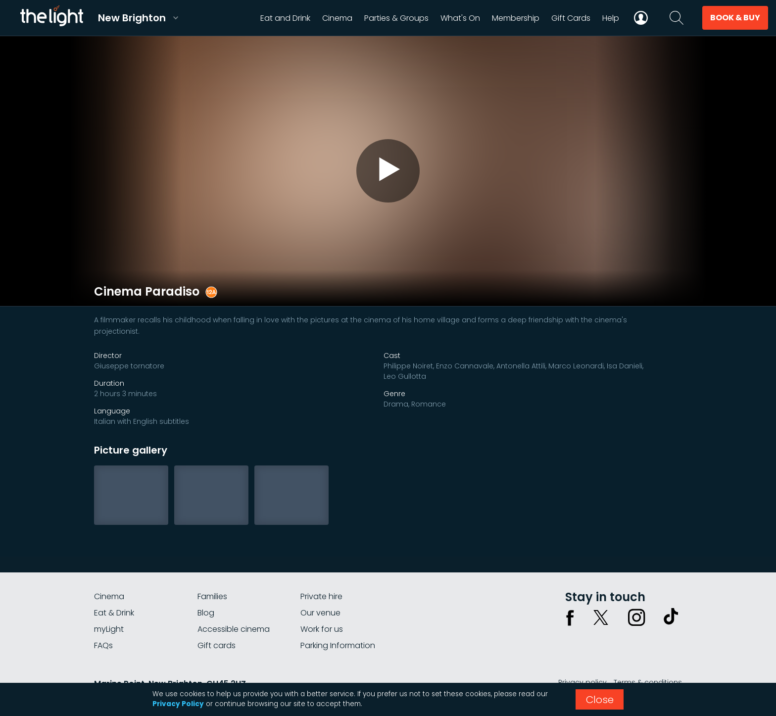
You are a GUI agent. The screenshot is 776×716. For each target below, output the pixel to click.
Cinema (109, 596)
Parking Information (337, 645)
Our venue (320, 612)
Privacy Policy (178, 704)
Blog (205, 612)
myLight (109, 629)
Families (212, 596)
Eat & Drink (114, 612)
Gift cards (216, 645)
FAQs (103, 645)
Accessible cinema (233, 629)
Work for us (321, 629)
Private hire (321, 596)
